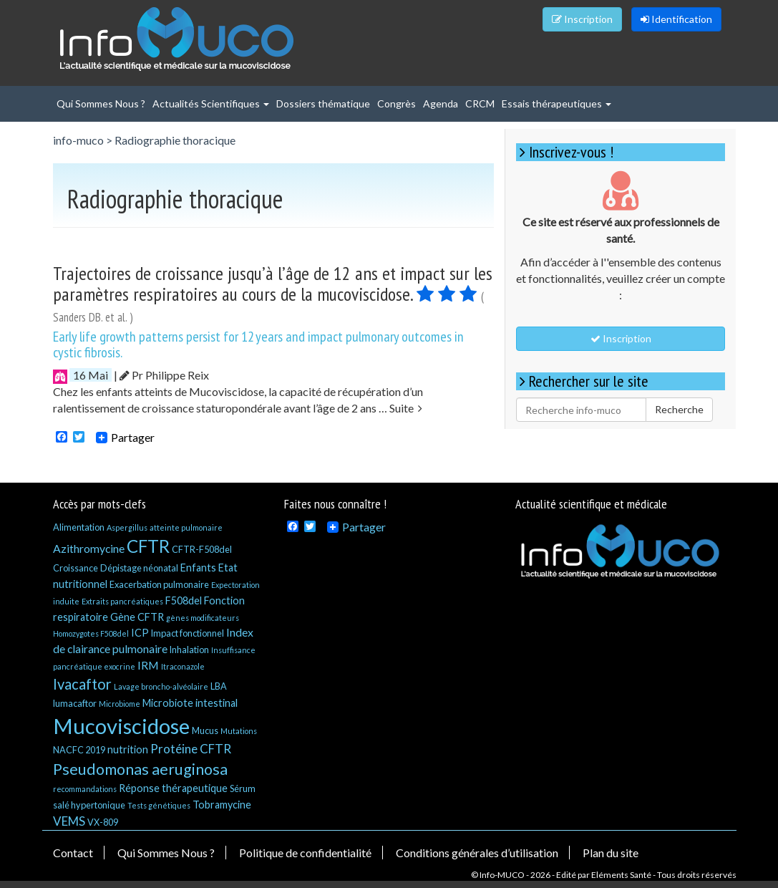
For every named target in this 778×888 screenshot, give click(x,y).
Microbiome (119, 703)
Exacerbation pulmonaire (159, 584)
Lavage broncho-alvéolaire (161, 686)
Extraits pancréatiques (122, 601)
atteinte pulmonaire (186, 527)
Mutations (238, 730)
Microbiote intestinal (190, 703)
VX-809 (102, 822)
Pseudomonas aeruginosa (140, 769)
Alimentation (78, 527)
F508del (183, 600)
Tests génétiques (158, 805)
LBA (218, 686)
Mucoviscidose (121, 725)
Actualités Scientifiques (210, 103)
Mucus (205, 730)
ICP (140, 633)
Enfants (198, 567)
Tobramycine (222, 804)
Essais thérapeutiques (556, 103)
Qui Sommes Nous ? (101, 103)
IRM (148, 665)
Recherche (679, 409)
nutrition (127, 749)
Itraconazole (183, 666)
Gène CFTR (137, 617)
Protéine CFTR (190, 748)
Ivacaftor (82, 683)
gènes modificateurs (202, 617)
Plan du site (610, 852)
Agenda (440, 103)
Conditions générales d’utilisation (477, 852)
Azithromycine (89, 548)
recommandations (85, 788)
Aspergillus (127, 527)
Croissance (75, 568)
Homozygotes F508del (91, 633)
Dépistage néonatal (139, 568)
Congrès (396, 103)
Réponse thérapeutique (173, 788)
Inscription (582, 19)
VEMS (69, 821)
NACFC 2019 (79, 750)
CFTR (148, 546)
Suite (405, 408)
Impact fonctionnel (187, 633)
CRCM (480, 103)
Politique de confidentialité (305, 852)
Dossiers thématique (323, 103)
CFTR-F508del (202, 549)
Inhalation (189, 649)
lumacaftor (75, 703)
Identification (676, 19)
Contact (73, 852)
